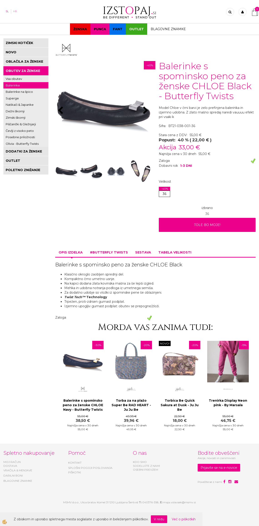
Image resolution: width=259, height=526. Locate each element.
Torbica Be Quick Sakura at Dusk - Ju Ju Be (180, 405)
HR (15, 11)
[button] (146, 110)
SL (7, 11)
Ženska (80, 29)
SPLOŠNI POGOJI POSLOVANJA (90, 467)
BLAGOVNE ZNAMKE (17, 480)
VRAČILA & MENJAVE (17, 470)
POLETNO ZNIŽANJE (23, 170)
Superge (12, 98)
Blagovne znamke (168, 29)
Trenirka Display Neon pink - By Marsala (228, 402)
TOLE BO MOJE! (207, 225)
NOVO (11, 52)
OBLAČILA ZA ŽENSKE (24, 61)
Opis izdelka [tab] (71, 252)
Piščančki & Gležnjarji (21, 124)
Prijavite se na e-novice (219, 468)
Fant (117, 29)
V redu (159, 519)
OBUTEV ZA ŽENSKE (23, 71)
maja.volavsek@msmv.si (179, 502)
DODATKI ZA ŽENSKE (24, 151)
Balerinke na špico (19, 91)
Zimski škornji (15, 117)
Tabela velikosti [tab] (174, 252)
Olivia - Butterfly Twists (22, 143)
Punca (100, 29)
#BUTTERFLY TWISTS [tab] (109, 252)
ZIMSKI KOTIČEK (19, 43)
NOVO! (164, 343)
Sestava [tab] (143, 252)
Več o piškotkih (184, 519)
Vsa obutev (14, 79)
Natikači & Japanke (20, 104)
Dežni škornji (15, 111)
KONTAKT (75, 462)
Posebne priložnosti (20, 137)
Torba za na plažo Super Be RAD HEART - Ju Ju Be (131, 405)
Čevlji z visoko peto (20, 131)
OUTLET (136, 29)
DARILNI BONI (13, 475)
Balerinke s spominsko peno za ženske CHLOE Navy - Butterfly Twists (83, 405)
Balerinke (13, 85)
